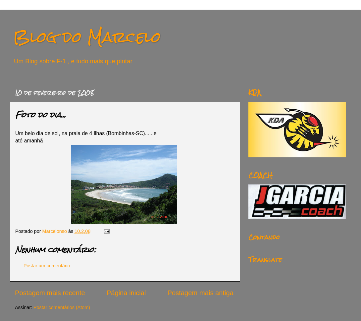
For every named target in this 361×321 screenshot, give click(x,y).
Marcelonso (55, 231)
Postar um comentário (47, 265)
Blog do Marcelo (87, 37)
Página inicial (126, 292)
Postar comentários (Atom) (61, 307)
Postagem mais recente (50, 292)
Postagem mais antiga (200, 292)
